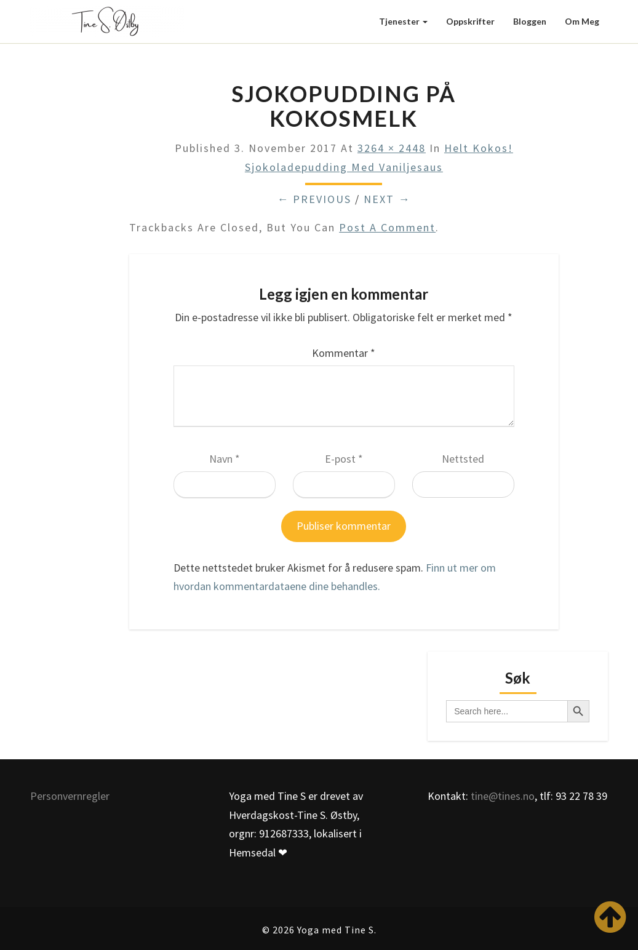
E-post (344, 459)
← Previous (314, 199)
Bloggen (529, 21)
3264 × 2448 (391, 148)
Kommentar (343, 353)
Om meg (582, 21)
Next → (387, 199)
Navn (224, 459)
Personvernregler (70, 796)
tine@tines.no (503, 796)
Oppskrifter (470, 21)
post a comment (387, 227)
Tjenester (403, 21)
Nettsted (463, 459)
